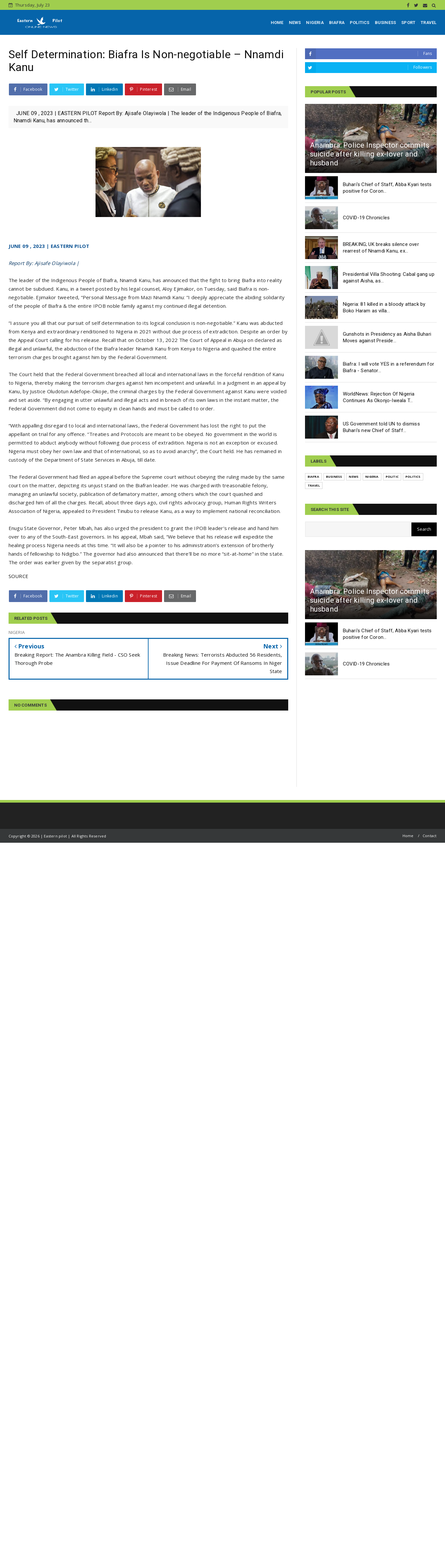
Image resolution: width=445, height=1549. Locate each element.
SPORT (408, 22)
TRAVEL (428, 22)
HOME (277, 22)
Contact (429, 835)
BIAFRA (337, 22)
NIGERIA (314, 22)
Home (408, 835)
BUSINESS (385, 22)
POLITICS (360, 22)
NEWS (295, 22)
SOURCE (19, 576)
